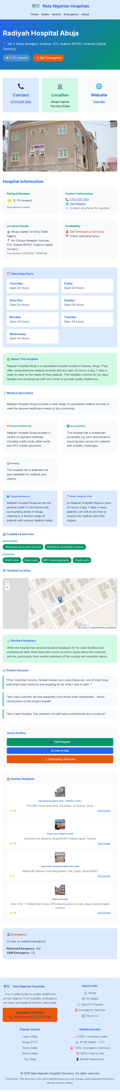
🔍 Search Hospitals (90, 1006)
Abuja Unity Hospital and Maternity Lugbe (60, 868)
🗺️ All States (90, 1000)
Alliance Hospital (60, 901)
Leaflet (82, 627)
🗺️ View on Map (59, 751)
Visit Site (99, 101)
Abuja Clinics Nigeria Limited (60, 835)
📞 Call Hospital (60, 742)
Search (56, 14)
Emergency (71, 14)
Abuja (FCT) (30, 1044)
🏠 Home (90, 994)
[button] (60, 600)
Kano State (30, 1049)
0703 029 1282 (21, 101)
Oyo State (30, 1061)
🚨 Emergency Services (90, 1012)
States (45, 14)
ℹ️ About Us (90, 1017)
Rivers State (30, 1055)
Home (35, 14)
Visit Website (78, 203)
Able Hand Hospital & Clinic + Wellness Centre (60, 803)
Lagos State (30, 1038)
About (85, 14)
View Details (104, 812)
